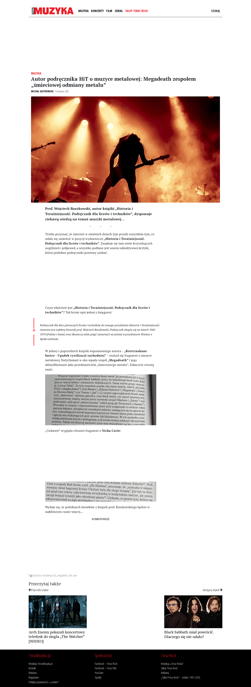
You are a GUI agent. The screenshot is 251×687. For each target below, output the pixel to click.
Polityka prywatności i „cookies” (44, 682)
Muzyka (83, 11)
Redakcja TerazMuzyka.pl (41, 663)
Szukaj (215, 11)
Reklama (33, 673)
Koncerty (97, 11)
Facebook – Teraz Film (105, 668)
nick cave (72, 575)
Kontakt (32, 668)
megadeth (62, 575)
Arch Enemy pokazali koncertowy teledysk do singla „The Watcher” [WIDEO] (57, 636)
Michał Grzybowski (42, 91)
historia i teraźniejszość (45, 575)
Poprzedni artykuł (38, 590)
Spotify (98, 677)
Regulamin (34, 677)
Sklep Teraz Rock (136, 11)
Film (109, 11)
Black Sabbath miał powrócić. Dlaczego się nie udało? (189, 634)
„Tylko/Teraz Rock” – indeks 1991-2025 (180, 677)
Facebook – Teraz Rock (106, 663)
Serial (119, 11)
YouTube (99, 673)
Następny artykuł (212, 590)
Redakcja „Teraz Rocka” (172, 663)
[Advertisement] (125, 44)
